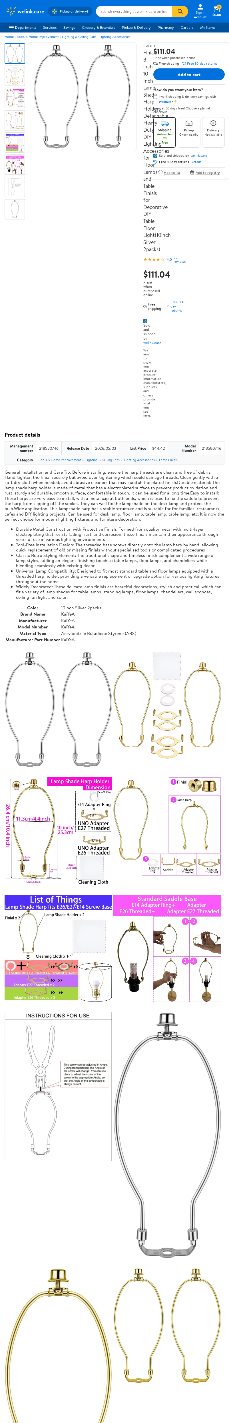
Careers (187, 27)
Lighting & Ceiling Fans (79, 36)
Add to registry (205, 172)
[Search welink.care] (134, 11)
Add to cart (189, 74)
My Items (207, 27)
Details (196, 162)
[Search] (180, 11)
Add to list (169, 172)
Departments (22, 27)
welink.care (152, 342)
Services (50, 27)
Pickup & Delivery (136, 27)
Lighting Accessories (114, 36)
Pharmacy (166, 27)
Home (9, 36)
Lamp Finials (168, 459)
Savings (69, 27)
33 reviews (180, 259)
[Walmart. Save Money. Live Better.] (25, 11)
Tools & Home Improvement (38, 36)
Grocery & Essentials (98, 27)
